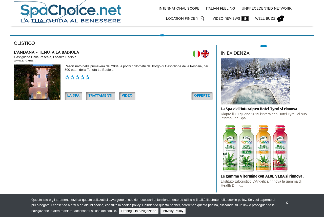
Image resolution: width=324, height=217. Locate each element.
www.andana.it (24, 60)
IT (196, 54)
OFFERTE (202, 95)
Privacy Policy (173, 211)
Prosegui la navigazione (138, 211)
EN (205, 54)
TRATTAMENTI (100, 95)
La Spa (73, 95)
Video (127, 95)
